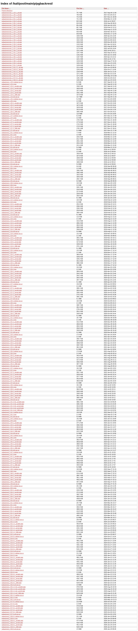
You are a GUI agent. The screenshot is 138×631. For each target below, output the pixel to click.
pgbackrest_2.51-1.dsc (9, 505)
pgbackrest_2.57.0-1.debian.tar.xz (13, 601)
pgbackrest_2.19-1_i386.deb (11, 246)
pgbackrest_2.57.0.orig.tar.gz (11, 614)
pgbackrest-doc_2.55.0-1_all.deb (12, 73)
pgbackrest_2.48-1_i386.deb (11, 482)
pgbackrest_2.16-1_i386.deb (11, 229)
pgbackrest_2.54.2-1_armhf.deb (12, 564)
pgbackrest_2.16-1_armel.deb (11, 225)
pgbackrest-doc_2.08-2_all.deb (12, 25)
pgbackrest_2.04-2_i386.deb (11, 162)
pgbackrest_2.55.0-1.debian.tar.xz (13, 570)
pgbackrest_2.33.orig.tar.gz (10, 349)
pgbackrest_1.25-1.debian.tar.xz (12, 99)
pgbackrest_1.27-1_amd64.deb (12, 120)
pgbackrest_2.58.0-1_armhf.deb (12, 625)
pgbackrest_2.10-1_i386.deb (11, 212)
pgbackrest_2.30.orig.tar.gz (10, 315)
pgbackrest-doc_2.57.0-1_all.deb (12, 78)
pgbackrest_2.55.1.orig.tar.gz (11, 599)
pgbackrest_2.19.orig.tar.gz (10, 248)
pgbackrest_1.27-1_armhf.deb (11, 126)
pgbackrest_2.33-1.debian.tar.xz (12, 334)
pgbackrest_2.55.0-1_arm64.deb (12, 576)
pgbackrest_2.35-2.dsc (9, 353)
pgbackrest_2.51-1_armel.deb (11, 511)
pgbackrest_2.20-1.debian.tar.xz (12, 250)
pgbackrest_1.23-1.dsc (9, 84)
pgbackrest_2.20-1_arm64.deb (12, 257)
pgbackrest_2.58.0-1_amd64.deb (12, 620)
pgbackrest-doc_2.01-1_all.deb (12, 19)
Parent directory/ (7, 10)
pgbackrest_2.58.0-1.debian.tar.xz (13, 616)
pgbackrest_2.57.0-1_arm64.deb (12, 608)
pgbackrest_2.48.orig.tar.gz (10, 484)
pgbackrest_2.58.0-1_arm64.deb (12, 622)
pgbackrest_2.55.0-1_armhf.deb (12, 580)
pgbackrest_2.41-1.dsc (9, 414)
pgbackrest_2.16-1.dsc (9, 219)
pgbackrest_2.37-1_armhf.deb (11, 378)
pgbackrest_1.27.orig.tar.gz (10, 130)
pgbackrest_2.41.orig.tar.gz (10, 416)
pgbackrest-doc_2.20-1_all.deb (12, 34)
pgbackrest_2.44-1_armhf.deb (11, 429)
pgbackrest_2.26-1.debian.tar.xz (12, 267)
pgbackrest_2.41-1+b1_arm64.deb (13, 404)
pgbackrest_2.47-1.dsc (9, 454)
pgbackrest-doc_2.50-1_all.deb (12, 63)
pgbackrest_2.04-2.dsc (9, 151)
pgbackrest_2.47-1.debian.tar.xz (12, 452)
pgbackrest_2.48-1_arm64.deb (12, 475)
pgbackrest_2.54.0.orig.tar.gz (11, 551)
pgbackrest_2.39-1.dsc (9, 387)
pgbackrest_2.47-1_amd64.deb (12, 456)
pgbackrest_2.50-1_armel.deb (11, 494)
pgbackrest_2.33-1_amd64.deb (12, 339)
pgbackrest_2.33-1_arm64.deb (12, 341)
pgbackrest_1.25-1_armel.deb (11, 107)
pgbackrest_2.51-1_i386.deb (11, 515)
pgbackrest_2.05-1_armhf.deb (11, 177)
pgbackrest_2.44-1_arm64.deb (12, 425)
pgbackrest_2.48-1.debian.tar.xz (12, 469)
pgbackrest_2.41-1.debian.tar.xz (12, 412)
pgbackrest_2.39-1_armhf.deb (11, 395)
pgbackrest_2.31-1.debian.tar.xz (12, 317)
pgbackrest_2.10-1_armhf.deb (11, 210)
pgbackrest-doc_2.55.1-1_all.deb (12, 76)
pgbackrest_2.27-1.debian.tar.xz (12, 284)
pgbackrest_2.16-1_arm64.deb (12, 223)
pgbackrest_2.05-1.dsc (9, 168)
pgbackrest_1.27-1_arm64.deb (12, 122)
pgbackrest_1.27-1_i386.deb (11, 128)
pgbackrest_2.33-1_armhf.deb (11, 345)
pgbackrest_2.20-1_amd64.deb (12, 254)
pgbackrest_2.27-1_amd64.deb (12, 288)
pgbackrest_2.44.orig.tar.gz (10, 433)
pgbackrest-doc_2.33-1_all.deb (12, 44)
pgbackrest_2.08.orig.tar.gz (10, 198)
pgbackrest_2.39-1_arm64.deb (12, 391)
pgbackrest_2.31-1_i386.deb (11, 330)
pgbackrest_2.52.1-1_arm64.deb (12, 526)
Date (105, 8)
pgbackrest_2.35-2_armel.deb (11, 360)
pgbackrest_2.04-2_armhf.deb (11, 160)
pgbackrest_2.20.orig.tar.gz (10, 265)
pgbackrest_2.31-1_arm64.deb (12, 324)
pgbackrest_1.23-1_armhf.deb (11, 92)
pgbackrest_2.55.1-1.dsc (10, 597)
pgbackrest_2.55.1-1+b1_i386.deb (13, 593)
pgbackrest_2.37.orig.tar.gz (10, 383)
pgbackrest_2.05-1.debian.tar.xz (12, 166)
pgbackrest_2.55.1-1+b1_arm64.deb (13, 589)
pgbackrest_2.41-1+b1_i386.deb (12, 410)
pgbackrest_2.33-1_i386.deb (11, 347)
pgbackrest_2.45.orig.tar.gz (10, 450)
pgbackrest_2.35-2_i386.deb (11, 364)
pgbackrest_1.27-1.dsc (9, 118)
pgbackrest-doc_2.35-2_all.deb (12, 46)
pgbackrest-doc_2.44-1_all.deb (12, 55)
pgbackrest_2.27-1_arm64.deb (12, 290)
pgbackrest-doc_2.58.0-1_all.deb (12, 80)
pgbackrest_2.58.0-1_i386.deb (11, 627)
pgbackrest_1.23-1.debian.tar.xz (12, 82)
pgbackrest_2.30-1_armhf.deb (11, 311)
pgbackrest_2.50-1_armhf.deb (11, 496)
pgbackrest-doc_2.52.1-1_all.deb (12, 67)
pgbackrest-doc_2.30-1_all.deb (12, 40)
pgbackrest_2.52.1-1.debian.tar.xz (13, 519)
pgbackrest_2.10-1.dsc (9, 202)
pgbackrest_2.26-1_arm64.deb (12, 273)
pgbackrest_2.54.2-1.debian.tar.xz (13, 553)
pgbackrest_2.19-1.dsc (9, 235)
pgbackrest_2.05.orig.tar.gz (10, 181)
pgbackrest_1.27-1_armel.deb (11, 124)
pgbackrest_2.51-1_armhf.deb (11, 513)
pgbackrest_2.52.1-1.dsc (10, 522)
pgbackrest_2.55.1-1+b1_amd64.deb (14, 587)
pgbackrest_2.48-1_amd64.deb (12, 473)
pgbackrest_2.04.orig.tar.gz (10, 164)
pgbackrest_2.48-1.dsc (9, 471)
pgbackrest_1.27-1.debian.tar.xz (12, 116)
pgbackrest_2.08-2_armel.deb (11, 191)
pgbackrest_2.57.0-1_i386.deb (11, 612)
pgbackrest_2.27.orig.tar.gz (10, 299)
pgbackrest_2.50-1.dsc (9, 488)
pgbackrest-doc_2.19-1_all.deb (12, 31)
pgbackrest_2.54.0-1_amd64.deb (12, 540)
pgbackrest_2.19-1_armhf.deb (11, 244)
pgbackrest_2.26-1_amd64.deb (12, 271)
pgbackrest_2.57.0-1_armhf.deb (12, 610)
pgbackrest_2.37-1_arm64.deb (12, 374)
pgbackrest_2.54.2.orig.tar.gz (11, 568)
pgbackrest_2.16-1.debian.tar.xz (12, 217)
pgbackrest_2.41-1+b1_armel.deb (13, 406)
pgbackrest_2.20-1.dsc (9, 252)
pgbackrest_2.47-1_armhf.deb (11, 463)
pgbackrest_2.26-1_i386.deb (11, 280)
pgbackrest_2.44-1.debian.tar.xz (12, 418)
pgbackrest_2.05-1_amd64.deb (12, 170)
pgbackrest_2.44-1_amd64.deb (12, 423)
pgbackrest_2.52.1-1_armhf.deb (12, 530)
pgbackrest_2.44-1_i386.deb (11, 431)
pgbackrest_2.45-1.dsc (9, 437)
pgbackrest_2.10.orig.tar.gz (10, 214)
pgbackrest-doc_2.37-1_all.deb (12, 48)
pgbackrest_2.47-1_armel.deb (11, 461)
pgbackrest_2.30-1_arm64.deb (12, 307)
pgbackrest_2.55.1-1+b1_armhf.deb (13, 591)
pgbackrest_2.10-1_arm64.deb (12, 206)
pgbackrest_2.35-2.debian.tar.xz (12, 351)
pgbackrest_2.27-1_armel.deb (11, 292)
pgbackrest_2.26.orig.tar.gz (10, 282)
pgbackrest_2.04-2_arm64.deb (12, 156)
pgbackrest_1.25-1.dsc (9, 101)
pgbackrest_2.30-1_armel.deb (11, 309)
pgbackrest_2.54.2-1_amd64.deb (12, 557)
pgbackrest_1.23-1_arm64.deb (12, 88)
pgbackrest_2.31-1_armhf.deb (11, 328)
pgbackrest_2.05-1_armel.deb (11, 174)
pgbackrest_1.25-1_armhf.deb (11, 109)
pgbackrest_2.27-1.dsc (9, 286)
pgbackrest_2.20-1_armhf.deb (11, 261)
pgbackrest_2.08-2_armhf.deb (11, 193)
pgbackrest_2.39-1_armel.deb (11, 393)
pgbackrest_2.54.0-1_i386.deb (11, 549)
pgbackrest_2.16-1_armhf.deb (11, 227)
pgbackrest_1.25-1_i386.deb (11, 111)
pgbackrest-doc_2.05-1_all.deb (12, 23)
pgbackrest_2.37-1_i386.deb (11, 381)
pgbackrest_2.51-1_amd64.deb (12, 507)
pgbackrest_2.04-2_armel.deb (11, 158)
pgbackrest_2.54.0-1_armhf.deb (12, 547)
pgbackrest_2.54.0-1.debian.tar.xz (13, 536)
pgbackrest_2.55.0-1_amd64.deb (12, 574)
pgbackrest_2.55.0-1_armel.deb (12, 578)
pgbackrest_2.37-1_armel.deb (11, 376)
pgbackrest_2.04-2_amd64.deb (12, 153)
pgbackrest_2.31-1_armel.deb (11, 326)
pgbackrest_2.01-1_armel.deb (11, 141)
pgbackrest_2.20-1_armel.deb (11, 259)
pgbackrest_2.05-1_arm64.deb (12, 172)
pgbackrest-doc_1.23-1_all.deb (12, 13)
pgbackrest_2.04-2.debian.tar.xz (12, 149)
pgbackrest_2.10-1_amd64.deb (12, 204)
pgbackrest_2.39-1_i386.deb (11, 397)
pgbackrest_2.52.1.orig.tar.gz (11, 534)
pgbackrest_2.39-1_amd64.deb (12, 389)
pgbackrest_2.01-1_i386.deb (11, 145)
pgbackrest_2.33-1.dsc (9, 336)
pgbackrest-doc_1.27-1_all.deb (12, 17)
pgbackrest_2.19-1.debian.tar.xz (12, 233)
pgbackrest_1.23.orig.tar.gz (10, 97)
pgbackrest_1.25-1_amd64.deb (12, 103)
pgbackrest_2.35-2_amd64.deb (12, 355)
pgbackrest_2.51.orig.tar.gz (10, 517)
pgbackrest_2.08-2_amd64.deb (12, 187)
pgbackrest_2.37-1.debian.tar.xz (12, 368)
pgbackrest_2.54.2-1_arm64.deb (12, 559)
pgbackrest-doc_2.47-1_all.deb (12, 59)
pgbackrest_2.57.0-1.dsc (10, 604)
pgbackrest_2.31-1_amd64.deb (12, 322)
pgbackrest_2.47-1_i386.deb (11, 465)
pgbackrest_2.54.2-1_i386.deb (11, 566)
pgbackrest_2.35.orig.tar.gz (10, 366)
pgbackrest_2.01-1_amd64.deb (12, 137)
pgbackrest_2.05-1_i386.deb (11, 179)
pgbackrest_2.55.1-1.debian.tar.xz (13, 595)
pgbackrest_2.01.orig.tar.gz (10, 147)
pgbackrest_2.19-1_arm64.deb (12, 240)
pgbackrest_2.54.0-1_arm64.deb (12, 543)
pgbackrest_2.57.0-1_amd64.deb (12, 606)
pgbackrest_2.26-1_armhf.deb (11, 277)
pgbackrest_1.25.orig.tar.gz (10, 113)
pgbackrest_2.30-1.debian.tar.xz (12, 301)
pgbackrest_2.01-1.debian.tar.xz (12, 132)
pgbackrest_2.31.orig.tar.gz (10, 332)
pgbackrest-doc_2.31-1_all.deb (12, 42)
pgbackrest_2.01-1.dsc (9, 135)
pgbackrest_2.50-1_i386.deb (11, 498)
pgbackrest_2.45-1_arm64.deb (12, 442)
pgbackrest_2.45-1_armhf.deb (11, 446)
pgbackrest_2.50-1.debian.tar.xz (12, 486)
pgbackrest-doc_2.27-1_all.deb (12, 38)
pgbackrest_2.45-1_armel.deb (11, 444)
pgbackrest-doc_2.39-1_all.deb (12, 50)
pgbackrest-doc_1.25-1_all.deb (12, 15)
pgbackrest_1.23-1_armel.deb (11, 90)
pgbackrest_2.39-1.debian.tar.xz (12, 385)
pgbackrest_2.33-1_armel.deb (11, 343)
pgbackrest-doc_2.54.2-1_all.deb (12, 71)
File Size (79, 8)
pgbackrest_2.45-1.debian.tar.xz (12, 435)
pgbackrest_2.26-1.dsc (9, 269)
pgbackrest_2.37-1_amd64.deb (12, 372)
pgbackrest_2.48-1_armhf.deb (11, 479)
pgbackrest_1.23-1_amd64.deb (12, 86)
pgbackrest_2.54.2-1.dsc (10, 555)
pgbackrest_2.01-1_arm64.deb (12, 139)
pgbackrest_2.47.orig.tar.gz (10, 467)
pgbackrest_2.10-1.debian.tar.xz (12, 200)
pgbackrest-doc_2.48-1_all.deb (12, 61)
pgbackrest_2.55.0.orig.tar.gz (11, 585)
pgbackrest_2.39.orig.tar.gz (10, 399)
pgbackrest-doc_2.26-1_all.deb (12, 36)
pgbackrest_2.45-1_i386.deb (11, 448)
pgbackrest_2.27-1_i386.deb (11, 296)
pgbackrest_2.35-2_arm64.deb (12, 357)
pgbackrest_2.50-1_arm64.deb (12, 492)
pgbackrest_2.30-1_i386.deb (11, 313)
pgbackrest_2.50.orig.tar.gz (10, 500)
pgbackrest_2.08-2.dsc (9, 185)
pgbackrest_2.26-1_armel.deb (11, 275)
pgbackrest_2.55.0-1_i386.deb (11, 583)
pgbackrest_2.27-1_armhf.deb (11, 294)
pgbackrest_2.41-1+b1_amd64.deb (13, 402)
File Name (5, 8)
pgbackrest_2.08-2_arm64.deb (12, 189)
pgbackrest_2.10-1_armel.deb (11, 208)
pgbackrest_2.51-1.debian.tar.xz (12, 503)
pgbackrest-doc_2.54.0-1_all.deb (12, 69)
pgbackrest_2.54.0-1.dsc (10, 538)
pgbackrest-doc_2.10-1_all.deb (12, 27)
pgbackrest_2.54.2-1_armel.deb (12, 562)
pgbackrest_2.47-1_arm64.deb (12, 458)
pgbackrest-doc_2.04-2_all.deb (12, 21)
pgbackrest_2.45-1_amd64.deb (12, 440)
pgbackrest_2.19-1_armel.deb (11, 242)
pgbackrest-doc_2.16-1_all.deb (12, 29)
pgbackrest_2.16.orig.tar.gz (10, 231)
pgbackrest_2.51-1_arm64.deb (12, 509)
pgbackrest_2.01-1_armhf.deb (11, 143)
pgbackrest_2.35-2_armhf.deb (11, 362)
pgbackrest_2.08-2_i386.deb (11, 195)
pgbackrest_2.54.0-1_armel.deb (12, 545)
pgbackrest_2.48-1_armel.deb (11, 477)
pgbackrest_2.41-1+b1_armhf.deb (13, 408)
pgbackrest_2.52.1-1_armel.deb (12, 528)
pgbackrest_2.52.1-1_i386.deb (11, 532)
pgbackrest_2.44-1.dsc (9, 421)
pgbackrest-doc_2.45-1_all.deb (12, 57)
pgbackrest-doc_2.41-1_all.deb (12, 52)
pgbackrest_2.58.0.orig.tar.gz (11, 629)
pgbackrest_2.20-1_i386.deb (11, 263)
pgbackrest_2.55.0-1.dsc (10, 572)
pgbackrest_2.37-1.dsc (9, 370)
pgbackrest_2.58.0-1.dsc (10, 618)
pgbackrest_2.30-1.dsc (9, 303)
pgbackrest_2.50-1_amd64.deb (12, 490)
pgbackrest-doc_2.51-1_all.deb (12, 65)
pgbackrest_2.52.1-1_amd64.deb (12, 524)
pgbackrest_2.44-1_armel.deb (11, 427)
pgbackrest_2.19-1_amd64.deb (12, 238)
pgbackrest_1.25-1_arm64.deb (12, 105)
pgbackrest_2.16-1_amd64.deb (12, 221)
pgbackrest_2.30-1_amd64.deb (12, 305)
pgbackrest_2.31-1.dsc (9, 320)
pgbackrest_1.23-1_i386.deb (11, 95)
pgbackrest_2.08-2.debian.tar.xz (12, 183)
